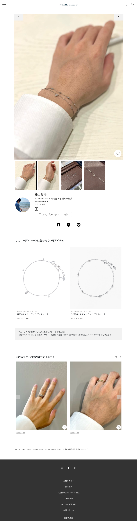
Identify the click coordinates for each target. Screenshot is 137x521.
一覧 (115, 357)
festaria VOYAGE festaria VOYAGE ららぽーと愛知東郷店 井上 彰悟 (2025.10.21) (60, 449)
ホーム (17, 449)
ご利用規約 (68, 498)
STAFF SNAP (26, 449)
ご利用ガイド (68, 481)
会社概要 (68, 486)
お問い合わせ (68, 510)
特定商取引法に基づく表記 (69, 492)
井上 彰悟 (40, 194)
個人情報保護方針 (68, 504)
